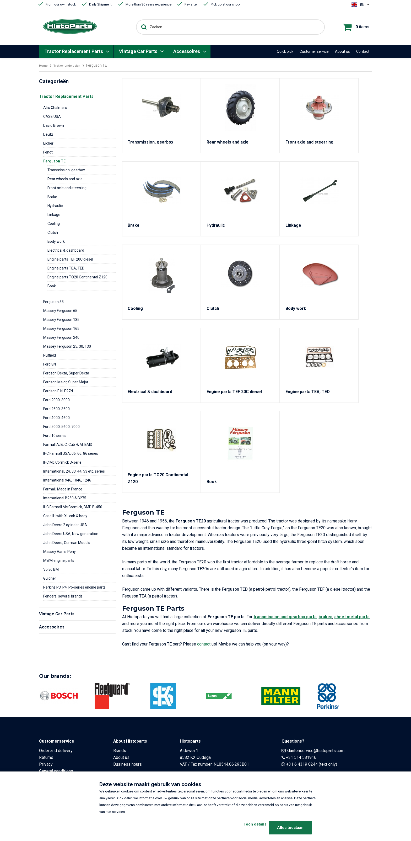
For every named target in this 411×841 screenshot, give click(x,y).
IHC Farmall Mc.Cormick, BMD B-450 (72, 507)
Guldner (49, 578)
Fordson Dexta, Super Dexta (66, 373)
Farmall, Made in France (62, 489)
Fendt (48, 152)
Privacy (46, 764)
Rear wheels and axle (65, 179)
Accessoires (186, 51)
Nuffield (49, 355)
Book (51, 286)
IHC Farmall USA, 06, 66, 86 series (70, 453)
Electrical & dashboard (65, 250)
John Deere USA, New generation (70, 534)
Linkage (53, 215)
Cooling (53, 223)
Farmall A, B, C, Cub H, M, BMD (67, 444)
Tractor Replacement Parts (73, 51)
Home (44, 65)
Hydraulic (55, 206)
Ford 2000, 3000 (56, 400)
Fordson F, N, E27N (58, 391)
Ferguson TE (54, 161)
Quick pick (285, 51)
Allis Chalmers (55, 107)
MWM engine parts (58, 560)
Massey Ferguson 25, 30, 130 (67, 346)
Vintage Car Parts (138, 51)
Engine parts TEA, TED (65, 268)
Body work (56, 241)
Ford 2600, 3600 (56, 409)
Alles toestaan (290, 827)
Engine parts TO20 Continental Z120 (77, 277)
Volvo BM (51, 569)
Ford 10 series (54, 435)
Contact (362, 51)
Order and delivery (56, 750)
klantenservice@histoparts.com (315, 750)
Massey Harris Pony (59, 551)
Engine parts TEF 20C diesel (70, 259)
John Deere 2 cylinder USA (65, 525)
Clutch (52, 232)
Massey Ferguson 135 (61, 320)
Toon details (245, 827)
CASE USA (52, 116)
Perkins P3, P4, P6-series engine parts (74, 587)
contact (203, 644)
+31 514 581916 (301, 757)
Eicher (48, 143)
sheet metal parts (352, 616)
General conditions (56, 771)
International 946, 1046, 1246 (67, 480)
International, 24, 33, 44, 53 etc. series (74, 471)
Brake (52, 197)
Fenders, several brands (63, 596)
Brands (119, 750)
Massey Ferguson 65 (60, 311)
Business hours (127, 764)
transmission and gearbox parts (285, 616)
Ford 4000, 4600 (56, 418)
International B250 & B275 (64, 498)
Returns (46, 757)
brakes (325, 616)
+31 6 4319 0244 (302, 764)
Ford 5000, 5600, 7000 (61, 427)
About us (342, 51)
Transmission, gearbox (66, 170)
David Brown (53, 125)
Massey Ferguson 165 (61, 328)
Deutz (48, 134)
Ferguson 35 (53, 302)
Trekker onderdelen (71, 65)
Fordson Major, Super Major (65, 382)
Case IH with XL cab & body (65, 516)
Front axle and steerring (66, 188)
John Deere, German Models (66, 543)
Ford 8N (49, 364)
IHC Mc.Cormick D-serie (62, 462)
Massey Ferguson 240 (61, 337)
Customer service (314, 51)
